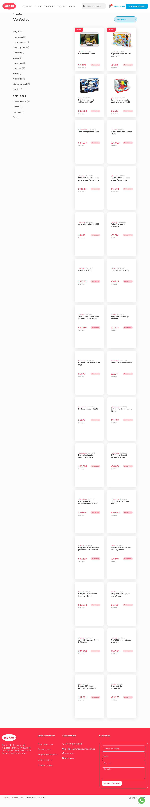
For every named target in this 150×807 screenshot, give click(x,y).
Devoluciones (44, 749)
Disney (17, 106)
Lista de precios (45, 765)
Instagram (68, 758)
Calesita (18, 52)
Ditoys (17, 58)
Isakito (17, 89)
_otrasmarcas (21, 42)
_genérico (19, 37)
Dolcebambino (21, 101)
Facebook (68, 753)
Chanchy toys (21, 47)
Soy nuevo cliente (136, 6)
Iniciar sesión (119, 6)
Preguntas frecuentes (48, 754)
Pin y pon (18, 112)
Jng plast (19, 68)
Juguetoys (19, 63)
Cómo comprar (45, 759)
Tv (15, 117)
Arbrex (17, 73)
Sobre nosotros (45, 744)
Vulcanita (19, 78)
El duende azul (21, 84)
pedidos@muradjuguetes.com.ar (78, 748)
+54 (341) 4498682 (72, 744)
